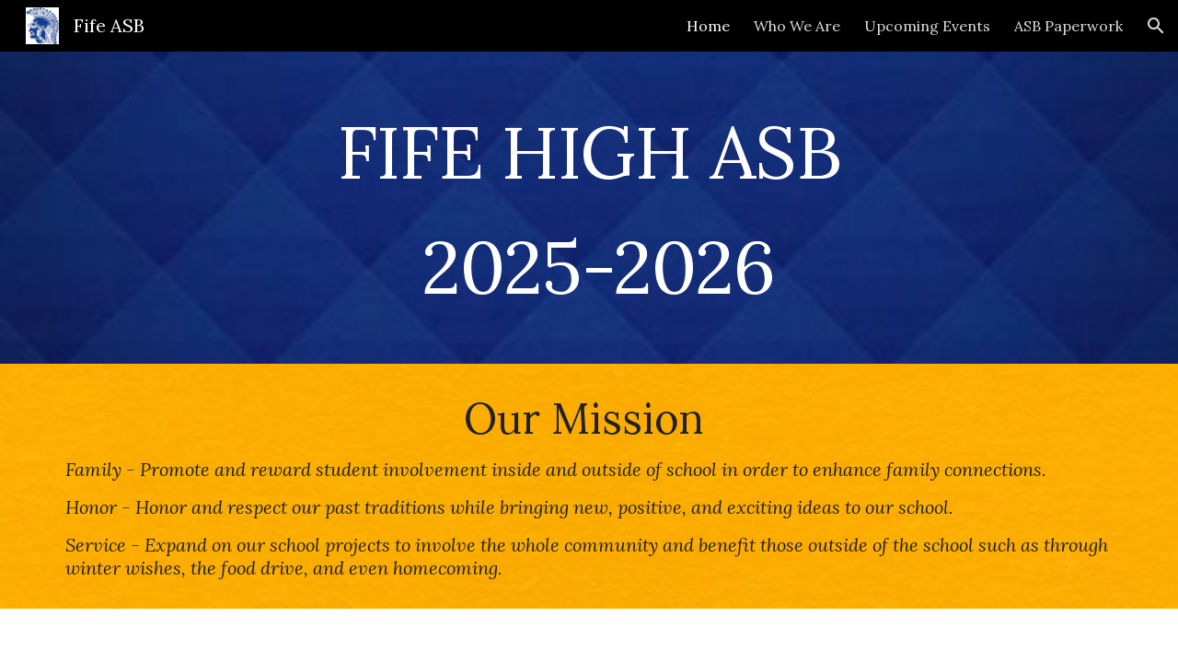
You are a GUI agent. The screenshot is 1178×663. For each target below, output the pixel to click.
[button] (1156, 26)
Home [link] (708, 26)
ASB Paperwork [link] (1068, 26)
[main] (589, 207)
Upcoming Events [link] (927, 26)
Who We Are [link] (797, 26)
